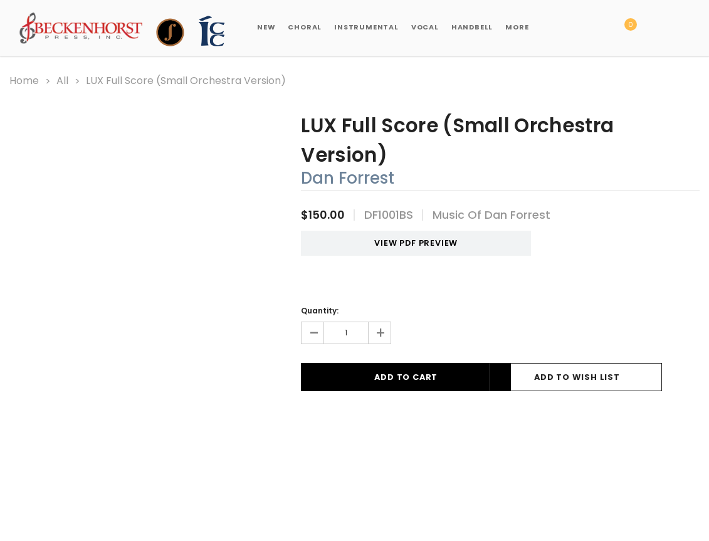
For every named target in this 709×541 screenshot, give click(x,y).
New (266, 27)
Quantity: (320, 310)
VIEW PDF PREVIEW (396, 243)
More (516, 27)
